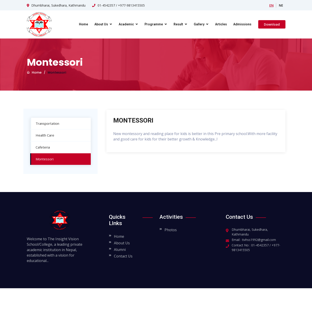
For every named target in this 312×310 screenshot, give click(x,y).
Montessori (42, 159)
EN (271, 5)
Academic (126, 24)
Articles (221, 24)
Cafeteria (40, 147)
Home (83, 24)
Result (178, 24)
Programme (154, 24)
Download (272, 24)
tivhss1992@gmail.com (259, 240)
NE (281, 5)
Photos (171, 229)
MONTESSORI (133, 122)
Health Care (42, 135)
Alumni (120, 249)
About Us (101, 24)
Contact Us (123, 256)
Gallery (199, 24)
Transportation (44, 123)
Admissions (242, 24)
